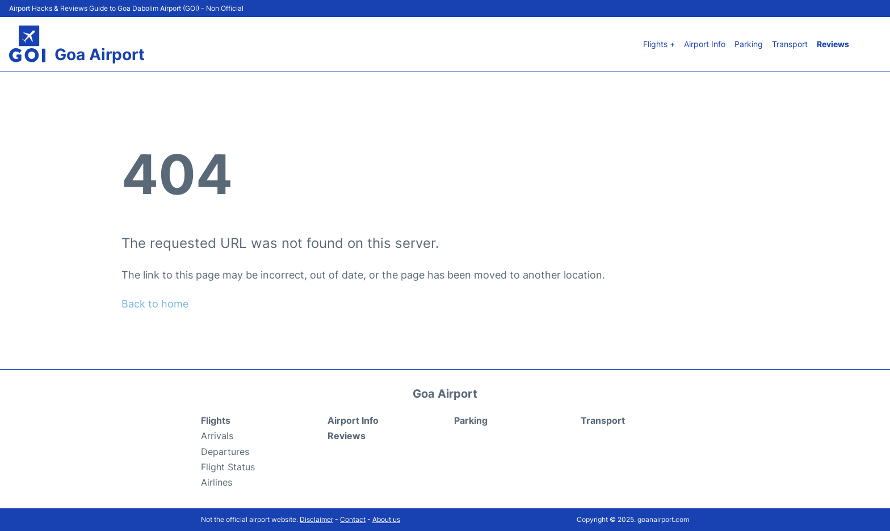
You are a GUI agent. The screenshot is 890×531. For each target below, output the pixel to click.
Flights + (659, 44)
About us (386, 519)
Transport (790, 44)
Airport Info (704, 44)
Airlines (216, 482)
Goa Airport (99, 54)
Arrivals (217, 435)
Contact (353, 519)
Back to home (154, 304)
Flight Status (228, 467)
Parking (748, 44)
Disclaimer (316, 519)
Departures (225, 451)
